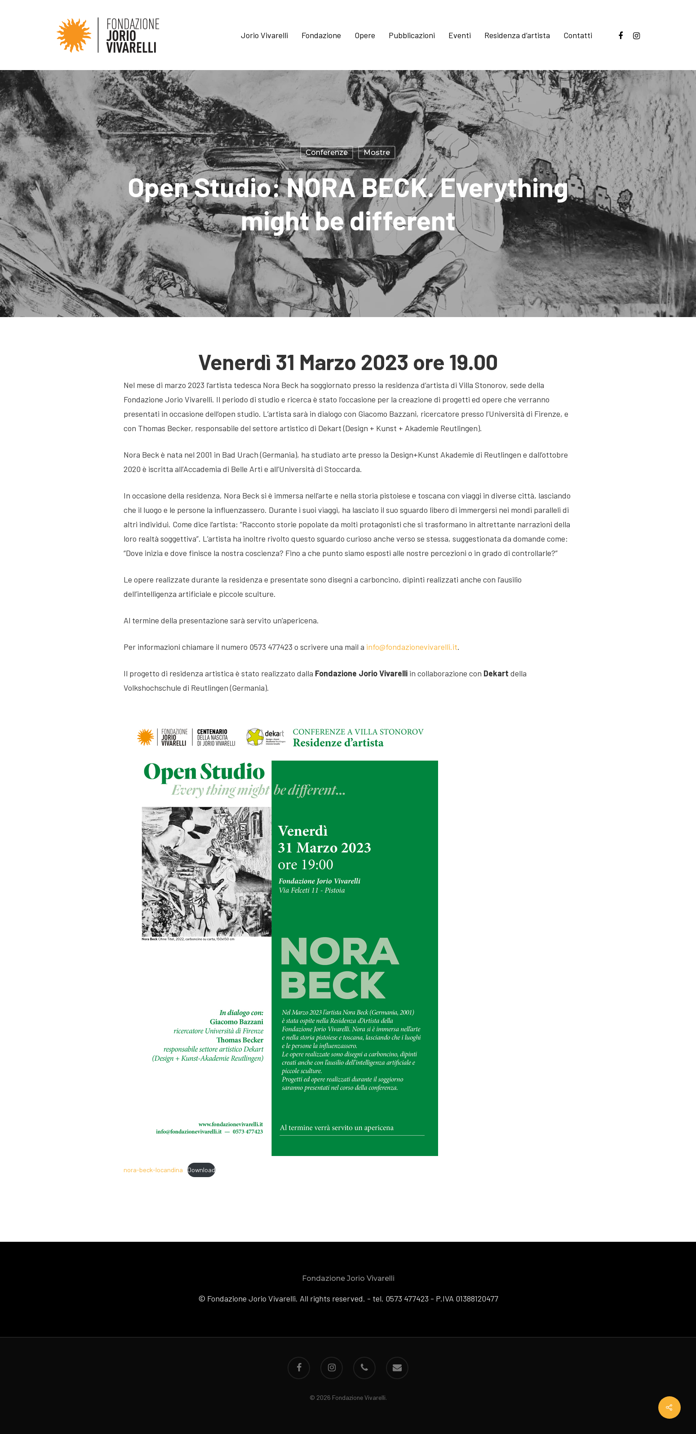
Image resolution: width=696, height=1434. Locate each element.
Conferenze (327, 152)
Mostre (377, 152)
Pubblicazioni (412, 35)
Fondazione (321, 35)
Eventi (459, 35)
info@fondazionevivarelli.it (411, 647)
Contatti (577, 35)
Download (201, 1170)
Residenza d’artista (517, 35)
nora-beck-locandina (153, 1170)
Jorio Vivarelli (264, 35)
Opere (365, 35)
